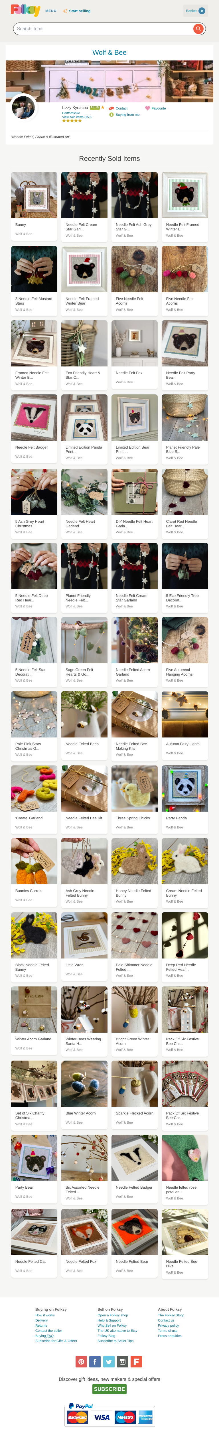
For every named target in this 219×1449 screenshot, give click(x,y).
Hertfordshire (71, 113)
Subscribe (109, 1389)
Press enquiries (170, 1336)
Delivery (41, 1320)
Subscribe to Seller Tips (115, 1341)
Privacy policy (168, 1326)
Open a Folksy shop (113, 1315)
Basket (195, 10)
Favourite (159, 108)
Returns (41, 1326)
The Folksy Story (171, 1315)
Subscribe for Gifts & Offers (56, 1341)
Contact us (166, 1320)
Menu (50, 11)
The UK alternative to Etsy (117, 1331)
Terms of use (168, 1331)
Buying (44, 1336)
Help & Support (109, 1320)
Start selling (79, 11)
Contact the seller (48, 1331)
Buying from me (128, 115)
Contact (121, 108)
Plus (95, 107)
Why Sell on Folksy (112, 1326)
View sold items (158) (77, 117)
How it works (45, 1315)
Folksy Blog (106, 1336)
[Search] (198, 29)
